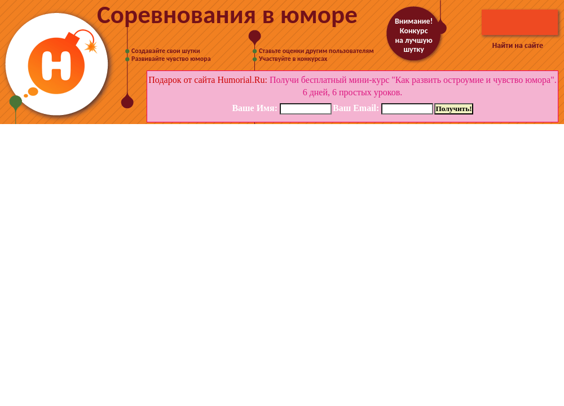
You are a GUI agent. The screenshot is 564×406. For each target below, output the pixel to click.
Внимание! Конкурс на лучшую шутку (414, 35)
